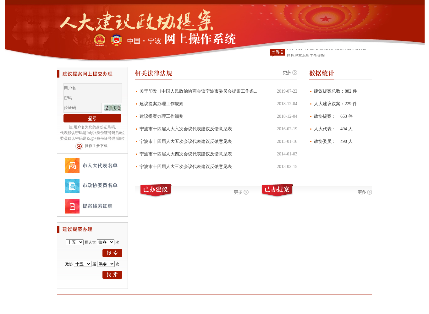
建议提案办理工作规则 (162, 103)
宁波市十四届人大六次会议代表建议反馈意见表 (186, 129)
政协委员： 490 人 (333, 141)
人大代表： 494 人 (333, 129)
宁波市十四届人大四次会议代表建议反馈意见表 (186, 154)
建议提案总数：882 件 (335, 91)
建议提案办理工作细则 (162, 116)
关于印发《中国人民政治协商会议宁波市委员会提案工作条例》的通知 (345, 48)
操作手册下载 (96, 145)
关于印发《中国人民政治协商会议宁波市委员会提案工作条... (198, 91)
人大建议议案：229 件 (335, 103)
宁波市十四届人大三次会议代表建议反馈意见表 (186, 166)
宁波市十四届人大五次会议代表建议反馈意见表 (186, 141)
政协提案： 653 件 (333, 116)
